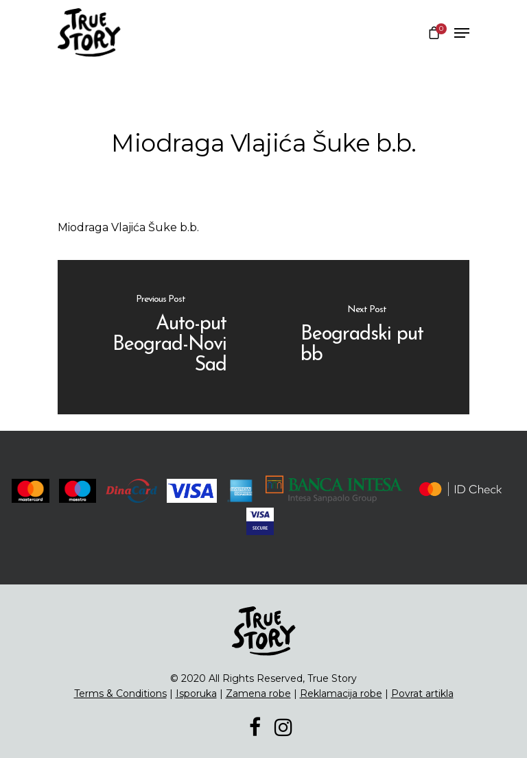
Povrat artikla (422, 693)
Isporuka (196, 693)
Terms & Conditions (120, 693)
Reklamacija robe (341, 693)
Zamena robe (258, 693)
